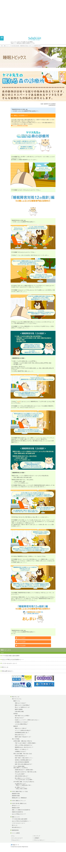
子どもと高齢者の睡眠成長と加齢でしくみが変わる (20, 766)
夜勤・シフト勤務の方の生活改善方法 (21, 810)
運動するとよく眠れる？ (21, 728)
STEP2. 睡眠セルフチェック (19, 800)
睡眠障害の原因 (16, 793)
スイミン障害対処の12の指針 (20, 125)
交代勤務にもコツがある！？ (21, 722)
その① (18, 401)
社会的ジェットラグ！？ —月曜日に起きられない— (27, 720)
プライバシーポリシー (39, 840)
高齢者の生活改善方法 (17, 812)
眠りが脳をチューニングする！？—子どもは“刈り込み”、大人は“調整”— (24, 778)
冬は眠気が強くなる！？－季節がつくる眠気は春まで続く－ (23, 784)
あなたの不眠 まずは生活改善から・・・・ (13, 659)
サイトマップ (37, 836)
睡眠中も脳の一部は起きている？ (23, 737)
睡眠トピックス (6, 45)
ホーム (12, 836)
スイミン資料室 (16, 833)
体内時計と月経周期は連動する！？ (23, 760)
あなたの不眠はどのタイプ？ (19, 814)
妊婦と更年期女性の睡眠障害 (22, 762)
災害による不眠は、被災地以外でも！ (23, 745)
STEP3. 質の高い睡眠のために (19, 803)
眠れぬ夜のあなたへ (7, 671)
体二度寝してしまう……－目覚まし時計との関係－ (21, 787)
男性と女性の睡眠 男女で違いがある (22, 753)
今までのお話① (21, 638)
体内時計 (15, 713)
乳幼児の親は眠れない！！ (21, 755)
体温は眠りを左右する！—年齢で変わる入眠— (26, 772)
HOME (2, 45)
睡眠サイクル (16, 701)
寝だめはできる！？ (19, 718)
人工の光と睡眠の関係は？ (21, 724)
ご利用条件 (36, 838)
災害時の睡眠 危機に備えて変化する (22, 741)
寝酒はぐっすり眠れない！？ (21, 749)
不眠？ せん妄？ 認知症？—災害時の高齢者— (25, 743)
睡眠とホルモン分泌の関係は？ (22, 705)
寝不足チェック (16, 805)
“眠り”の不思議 (15, 739)
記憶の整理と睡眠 (19, 711)
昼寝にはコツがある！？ (20, 703)
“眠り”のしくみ (15, 696)
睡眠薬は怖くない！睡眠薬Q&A (19, 798)
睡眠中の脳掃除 (19, 709)
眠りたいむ (5, 667)
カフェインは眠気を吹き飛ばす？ (23, 730)
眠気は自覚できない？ (20, 734)
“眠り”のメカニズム (16, 699)
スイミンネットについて (16, 838)
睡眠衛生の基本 (16, 807)
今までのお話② (21, 642)
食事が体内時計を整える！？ (21, 776)
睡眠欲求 (15, 726)
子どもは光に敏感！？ (20, 774)
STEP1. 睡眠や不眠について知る (20, 791)
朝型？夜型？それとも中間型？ (22, 715)
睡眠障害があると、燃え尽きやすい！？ (24, 747)
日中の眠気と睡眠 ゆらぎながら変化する (23, 781)
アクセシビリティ (15, 840)
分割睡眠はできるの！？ (20, 751)
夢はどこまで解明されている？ (22, 707)
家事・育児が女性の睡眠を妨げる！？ (23, 764)
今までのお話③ (21, 645)
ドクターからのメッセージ (9, 663)
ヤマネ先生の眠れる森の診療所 (14, 45)
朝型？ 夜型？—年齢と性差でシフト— (24, 758)
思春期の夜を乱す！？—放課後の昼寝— (24, 769)
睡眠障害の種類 (16, 795)
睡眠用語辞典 (15, 830)
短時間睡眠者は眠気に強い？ (22, 732)
